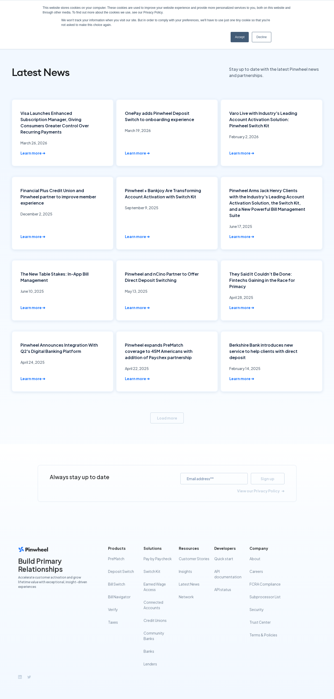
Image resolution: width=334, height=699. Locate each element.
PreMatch (116, 566)
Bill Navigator (119, 604)
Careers (256, 579)
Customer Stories (194, 566)
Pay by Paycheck (157, 566)
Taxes (113, 629)
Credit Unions (154, 628)
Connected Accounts (153, 612)
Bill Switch (116, 591)
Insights (185, 579)
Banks (148, 658)
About (255, 566)
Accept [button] (240, 37)
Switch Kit (151, 579)
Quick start (223, 566)
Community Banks (153, 643)
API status (222, 597)
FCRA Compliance (265, 591)
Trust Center (260, 629)
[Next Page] (167, 418)
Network (186, 604)
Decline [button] (261, 37)
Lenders (150, 671)
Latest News (189, 591)
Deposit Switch (121, 579)
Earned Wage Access (154, 594)
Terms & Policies (263, 642)
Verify (113, 617)
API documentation (227, 582)
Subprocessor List (265, 604)
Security (257, 617)
